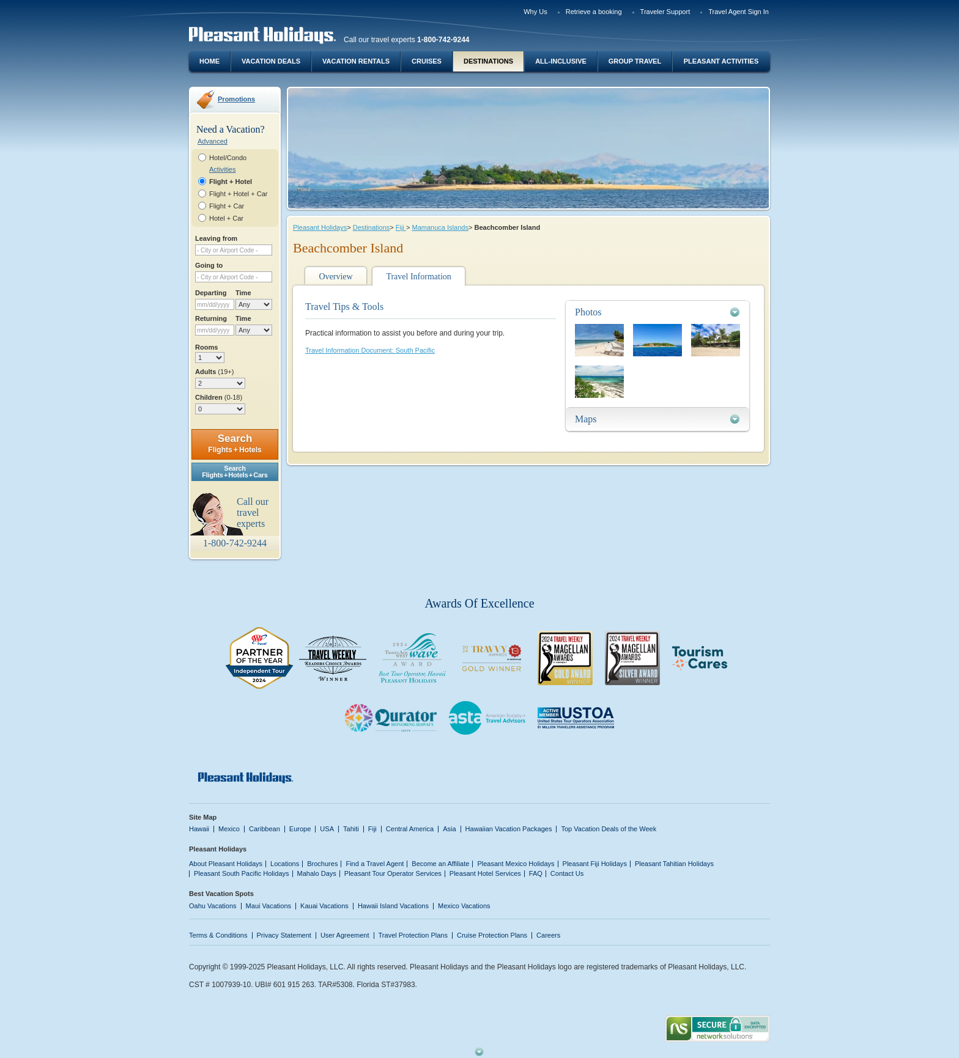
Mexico (229, 828)
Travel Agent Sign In (738, 11)
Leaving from (216, 238)
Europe (300, 828)
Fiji (401, 227)
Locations (284, 863)
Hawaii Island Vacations (393, 905)
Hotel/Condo (227, 157)
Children (218, 397)
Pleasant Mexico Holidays (515, 863)
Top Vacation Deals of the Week (608, 828)
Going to (209, 265)
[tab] (657, 312)
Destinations (488, 61)
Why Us (535, 11)
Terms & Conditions (218, 935)
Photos (588, 312)
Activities (222, 169)
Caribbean (264, 828)
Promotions (236, 99)
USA (327, 828)
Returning (211, 318)
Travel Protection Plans (413, 935)
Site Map (203, 817)
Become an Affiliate (440, 863)
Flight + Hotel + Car (238, 193)
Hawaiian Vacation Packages (508, 828)
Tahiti (351, 828)
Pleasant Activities (721, 61)
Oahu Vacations (213, 905)
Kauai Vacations (324, 905)
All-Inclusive (561, 61)
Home (209, 61)
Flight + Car (226, 206)
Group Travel (635, 61)
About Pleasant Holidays (225, 863)
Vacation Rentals (356, 61)
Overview (335, 276)
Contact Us (567, 873)
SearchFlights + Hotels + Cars (235, 472)
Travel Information (418, 276)
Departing (210, 292)
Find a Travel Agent (375, 863)
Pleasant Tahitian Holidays (674, 863)
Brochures (322, 863)
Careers (548, 935)
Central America (410, 828)
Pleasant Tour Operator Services (393, 873)
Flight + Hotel (230, 181)
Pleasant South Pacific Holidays (241, 873)
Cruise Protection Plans (492, 935)
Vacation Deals (271, 61)
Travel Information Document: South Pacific (370, 350)
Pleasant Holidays (320, 227)
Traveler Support (665, 11)
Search (234, 443)
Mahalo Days (316, 873)
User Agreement (344, 935)
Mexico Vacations (464, 905)
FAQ (535, 873)
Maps (586, 419)
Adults (214, 371)
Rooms (206, 347)
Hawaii (199, 828)
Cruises (427, 61)
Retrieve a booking (594, 11)
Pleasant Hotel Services (485, 873)
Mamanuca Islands (440, 227)
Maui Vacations (269, 905)
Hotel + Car (226, 218)
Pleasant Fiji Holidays (595, 863)
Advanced (213, 141)
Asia (449, 828)
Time (243, 292)
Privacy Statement (284, 935)
